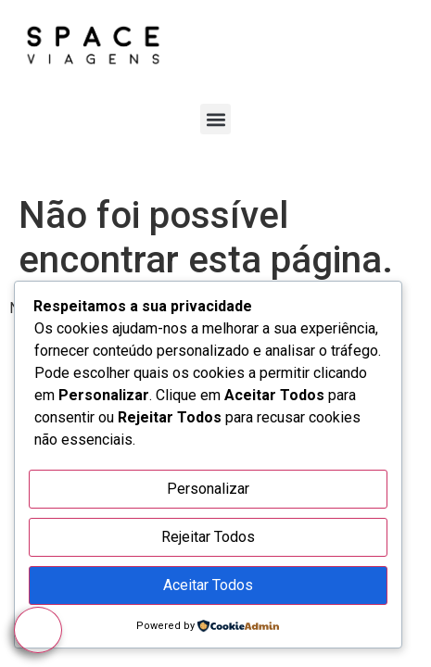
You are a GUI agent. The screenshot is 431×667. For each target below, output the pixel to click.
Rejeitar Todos (208, 537)
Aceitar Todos (208, 585)
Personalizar (208, 488)
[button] (215, 119)
